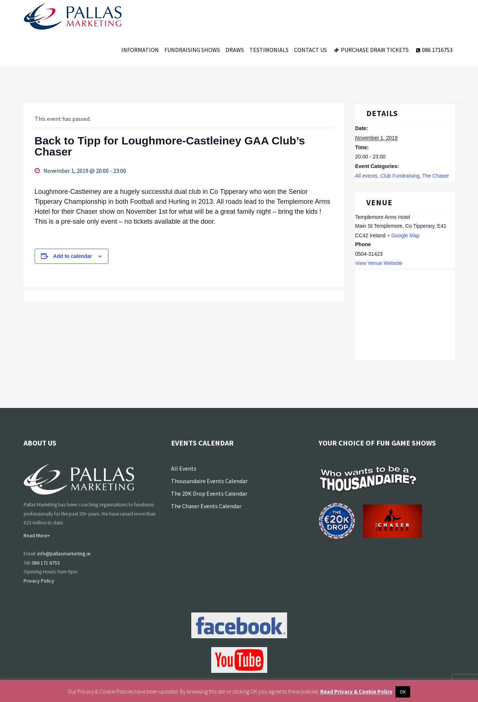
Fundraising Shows (192, 49)
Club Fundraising (399, 176)
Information (140, 49)
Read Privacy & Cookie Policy (356, 691)
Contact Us (310, 49)
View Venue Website (378, 263)
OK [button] (403, 692)
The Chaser (435, 176)
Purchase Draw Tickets (370, 49)
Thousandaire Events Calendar (209, 481)
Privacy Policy (39, 580)
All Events (183, 468)
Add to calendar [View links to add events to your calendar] (72, 256)
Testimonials (269, 49)
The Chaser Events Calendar (206, 506)
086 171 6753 (46, 562)
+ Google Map (403, 235)
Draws (235, 49)
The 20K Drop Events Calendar (209, 493)
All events (366, 176)
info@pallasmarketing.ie (64, 553)
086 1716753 (433, 49)
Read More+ (37, 535)
